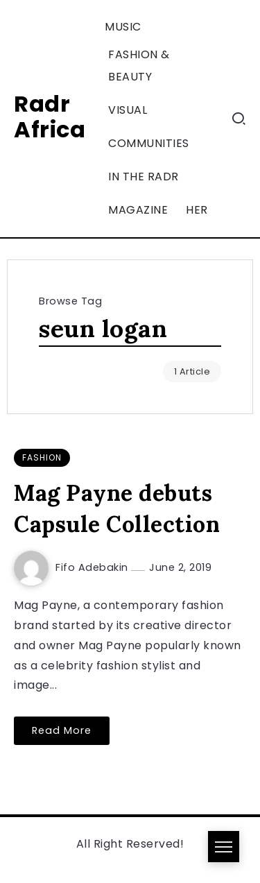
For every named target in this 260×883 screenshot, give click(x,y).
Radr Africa (49, 116)
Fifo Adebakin (93, 567)
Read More (62, 730)
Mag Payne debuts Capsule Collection (117, 508)
